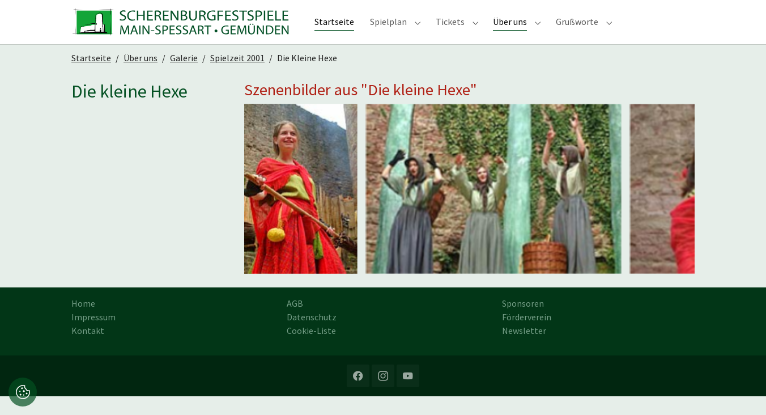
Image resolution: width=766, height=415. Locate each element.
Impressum (93, 335)
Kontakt (87, 349)
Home (83, 322)
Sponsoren (523, 322)
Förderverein (526, 335)
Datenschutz (312, 335)
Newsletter (524, 349)
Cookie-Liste (311, 349)
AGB (295, 322)
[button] (22, 390)
